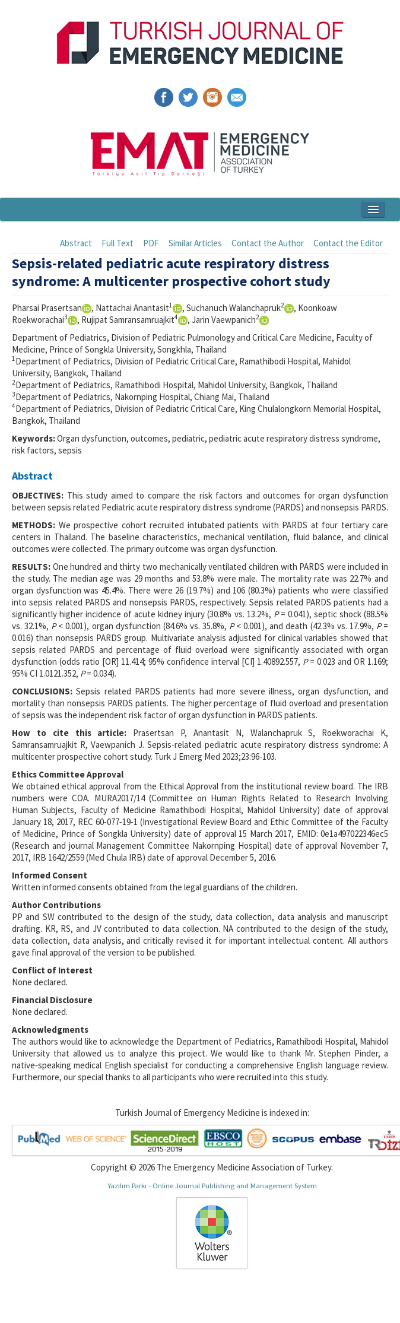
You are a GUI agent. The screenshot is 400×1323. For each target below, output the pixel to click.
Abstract (76, 243)
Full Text (117, 243)
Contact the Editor (348, 243)
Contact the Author (267, 243)
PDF (151, 243)
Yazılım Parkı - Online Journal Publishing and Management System (212, 1185)
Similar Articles (195, 243)
